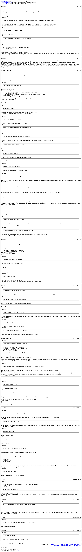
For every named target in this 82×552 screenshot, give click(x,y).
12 (64, 544)
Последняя (77, 544)
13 (66, 544)
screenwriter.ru (11, 547)
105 (70, 544)
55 (67, 544)
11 (63, 544)
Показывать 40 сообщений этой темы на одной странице (67, 545)
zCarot (17, 550)
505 (72, 544)
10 (61, 544)
